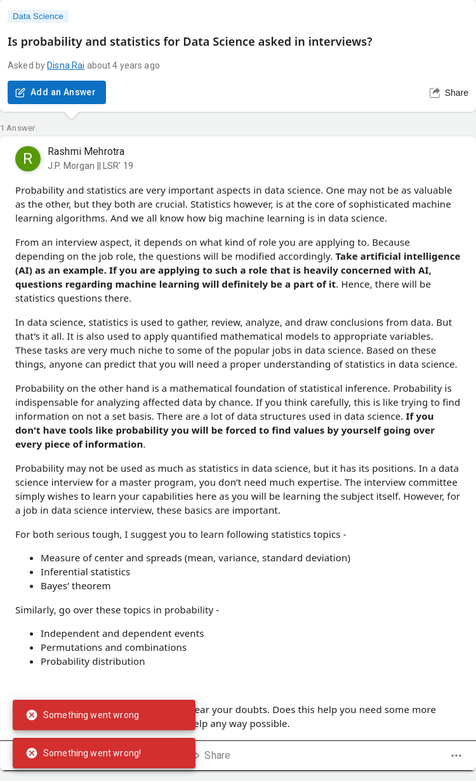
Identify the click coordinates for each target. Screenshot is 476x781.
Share (449, 93)
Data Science (38, 16)
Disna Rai (65, 65)
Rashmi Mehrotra (86, 151)
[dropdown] (456, 755)
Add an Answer (57, 92)
